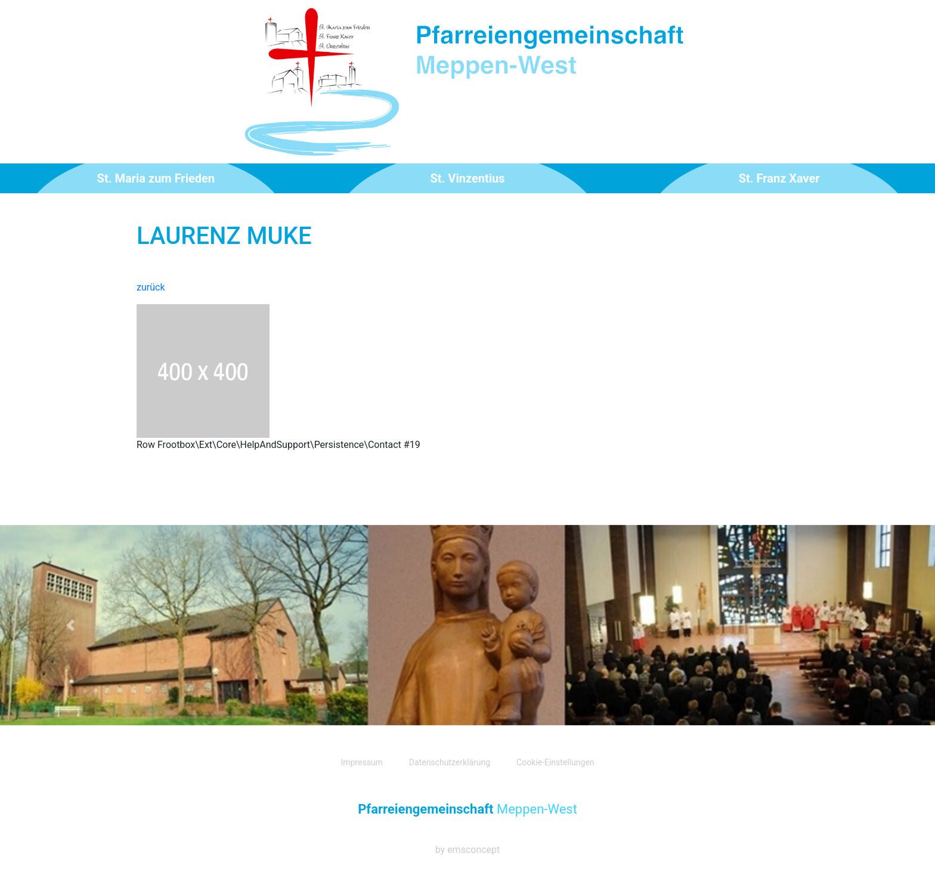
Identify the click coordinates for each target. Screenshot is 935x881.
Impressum (361, 762)
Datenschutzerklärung (449, 762)
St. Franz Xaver (779, 178)
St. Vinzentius (468, 178)
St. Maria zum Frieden (156, 178)
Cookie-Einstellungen (555, 762)
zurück (151, 287)
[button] (70, 625)
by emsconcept (467, 849)
